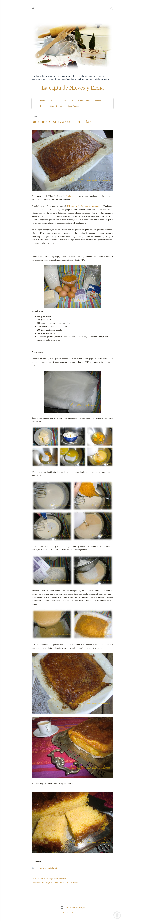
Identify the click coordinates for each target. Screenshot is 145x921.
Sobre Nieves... (56, 106)
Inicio (42, 101)
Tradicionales (73, 883)
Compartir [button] (35, 879)
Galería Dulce (84, 101)
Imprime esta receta (44, 868)
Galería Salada (67, 101)
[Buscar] (111, 8)
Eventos (98, 101)
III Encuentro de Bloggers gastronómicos (83, 206)
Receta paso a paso (61, 883)
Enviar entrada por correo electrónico (53, 879)
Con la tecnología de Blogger (72, 907)
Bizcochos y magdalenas (45, 883)
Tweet (54, 868)
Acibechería (68, 196)
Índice (53, 101)
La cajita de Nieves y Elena (72, 87)
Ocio (42, 106)
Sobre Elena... (73, 106)
